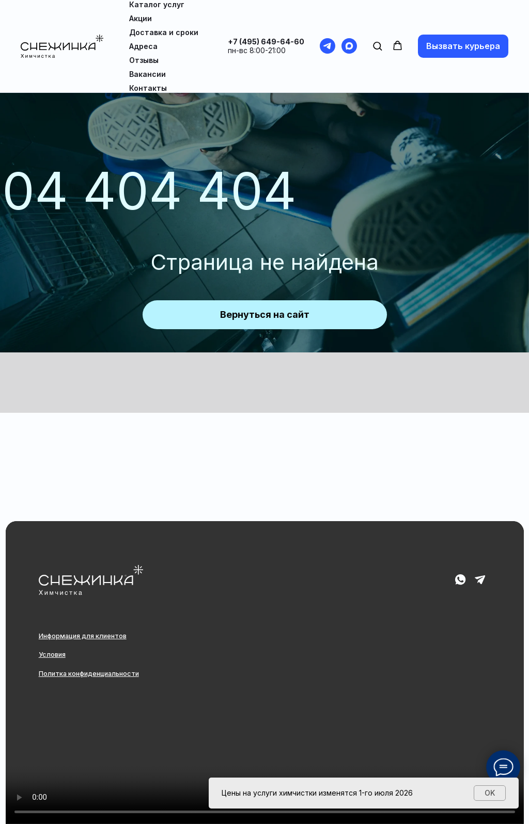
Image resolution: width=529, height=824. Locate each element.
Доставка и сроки (163, 32)
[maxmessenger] (349, 46)
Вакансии (147, 74)
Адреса (143, 46)
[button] (377, 46)
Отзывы (144, 60)
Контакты (148, 88)
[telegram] (327, 46)
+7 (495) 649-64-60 (266, 41)
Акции (140, 18)
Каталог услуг (156, 4)
